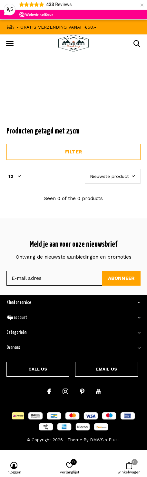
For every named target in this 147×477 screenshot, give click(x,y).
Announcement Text (73, 96)
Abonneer (121, 278)
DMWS (97, 439)
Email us (106, 369)
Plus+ (114, 439)
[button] (9, 43)
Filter (73, 152)
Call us (37, 369)
